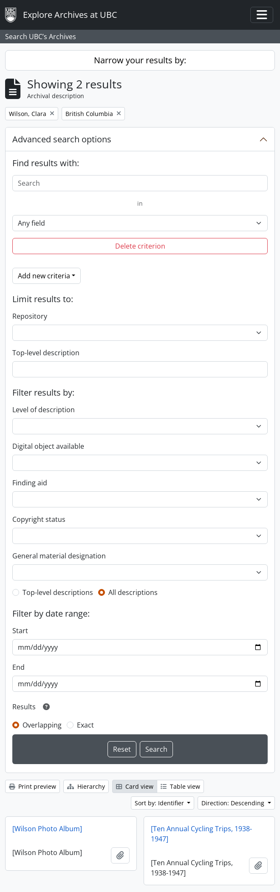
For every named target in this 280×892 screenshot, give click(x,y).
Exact (85, 725)
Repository (29, 316)
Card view (134, 786)
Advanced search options (61, 139)
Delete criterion (140, 246)
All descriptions (133, 592)
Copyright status (38, 519)
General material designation (59, 556)
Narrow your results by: (140, 60)
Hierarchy (86, 786)
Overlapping (42, 725)
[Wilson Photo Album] (47, 828)
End (18, 667)
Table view (180, 786)
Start (20, 630)
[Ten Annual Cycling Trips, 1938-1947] (201, 834)
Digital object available (48, 446)
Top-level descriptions (58, 592)
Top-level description (45, 352)
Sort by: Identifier (160, 803)
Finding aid (29, 482)
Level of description (43, 409)
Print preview (32, 786)
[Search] (140, 183)
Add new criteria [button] (44, 275)
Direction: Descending (233, 803)
